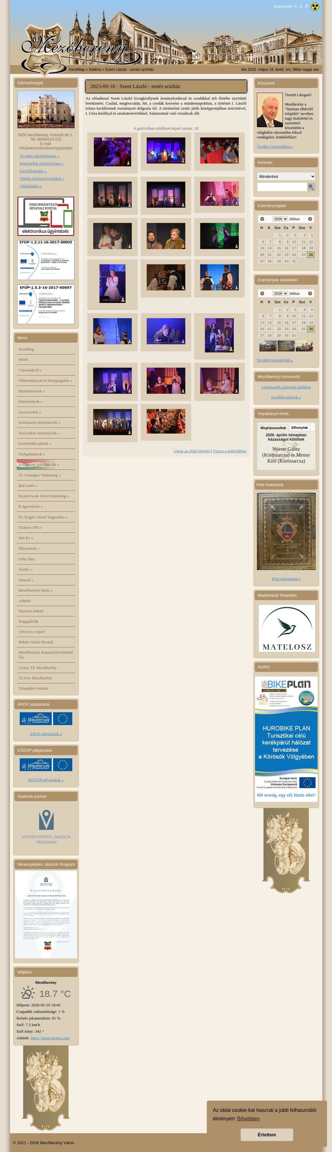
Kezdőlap (77, 69)
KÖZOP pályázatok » (45, 779)
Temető (26, 580)
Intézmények (30, 401)
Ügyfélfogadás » (33, 171)
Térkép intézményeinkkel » (42, 178)
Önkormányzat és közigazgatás (45, 380)
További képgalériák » (275, 360)
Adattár (25, 600)
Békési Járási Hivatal (36, 642)
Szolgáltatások (31, 454)
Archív (25, 569)
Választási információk (38, 464)
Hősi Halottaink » (286, 578)
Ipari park (28, 485)
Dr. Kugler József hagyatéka (43, 517)
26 (311, 255)
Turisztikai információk (39, 433)
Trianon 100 (29, 527)
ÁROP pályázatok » (46, 733)
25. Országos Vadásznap (39, 475)
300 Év (25, 538)
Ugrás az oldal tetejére (192, 451)
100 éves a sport (32, 631)
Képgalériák (29, 621)
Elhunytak (299, 427)
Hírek (23, 359)
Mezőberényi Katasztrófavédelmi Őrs (46, 655)
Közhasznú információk (39, 422)
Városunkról (30, 370)
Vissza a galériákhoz (230, 451)
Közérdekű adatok (34, 443)
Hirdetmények (31, 391)
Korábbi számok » (286, 397)
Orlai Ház (26, 559)
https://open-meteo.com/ (50, 1037)
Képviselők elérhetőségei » (42, 163)
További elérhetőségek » (39, 155)
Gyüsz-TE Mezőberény (38, 667)
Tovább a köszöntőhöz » (275, 146)
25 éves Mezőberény (36, 678)
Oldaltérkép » (31, 186)
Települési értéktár (34, 688)
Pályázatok (28, 548)
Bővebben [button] (248, 1118)
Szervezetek (29, 412)
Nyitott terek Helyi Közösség (43, 496)
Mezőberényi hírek (35, 590)
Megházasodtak (273, 428)
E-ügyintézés (30, 506)
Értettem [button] (267, 1134)
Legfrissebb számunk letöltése (286, 387)
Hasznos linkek (31, 611)
